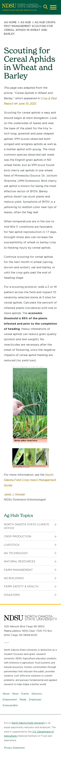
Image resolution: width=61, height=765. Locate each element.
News (15, 693)
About (6, 693)
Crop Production (17, 536)
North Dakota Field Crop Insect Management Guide (30, 480)
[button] (45, 7)
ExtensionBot (10, 705)
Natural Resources (19, 561)
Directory (37, 693)
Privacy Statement (14, 747)
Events (25, 693)
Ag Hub (25, 22)
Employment (10, 699)
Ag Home (10, 22)
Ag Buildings (14, 578)
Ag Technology (16, 553)
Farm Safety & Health (21, 586)
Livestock (12, 544)
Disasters (12, 594)
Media (23, 699)
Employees (35, 699)
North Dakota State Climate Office (26, 526)
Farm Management (18, 569)
